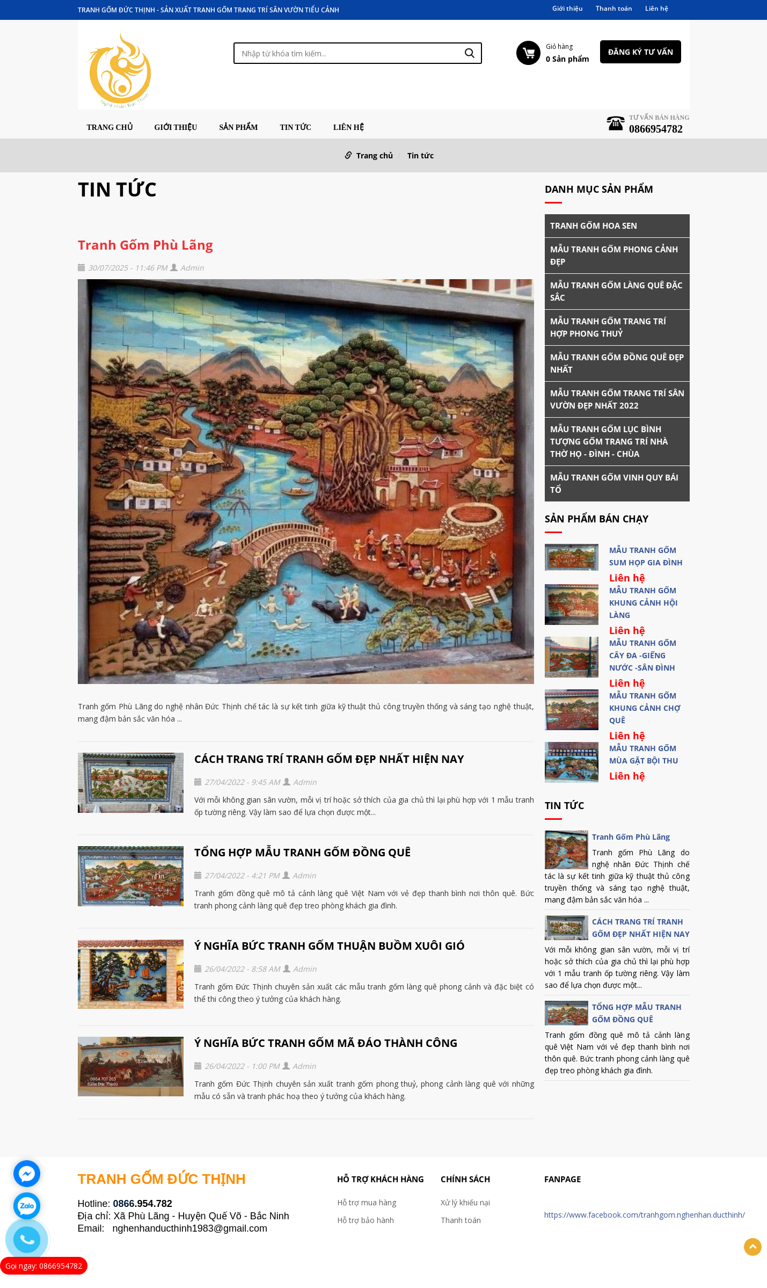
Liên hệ (656, 8)
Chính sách (465, 1179)
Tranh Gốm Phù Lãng (145, 244)
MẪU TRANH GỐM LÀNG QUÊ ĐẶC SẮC (616, 291)
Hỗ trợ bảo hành (365, 1220)
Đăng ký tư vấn (640, 52)
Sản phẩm (238, 127)
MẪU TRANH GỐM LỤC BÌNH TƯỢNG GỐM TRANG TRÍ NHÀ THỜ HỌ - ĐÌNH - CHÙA (609, 441)
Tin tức (295, 127)
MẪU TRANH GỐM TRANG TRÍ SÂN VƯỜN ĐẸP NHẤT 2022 (617, 399)
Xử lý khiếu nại (465, 1202)
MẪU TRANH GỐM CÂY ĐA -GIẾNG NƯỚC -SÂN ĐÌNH (642, 655)
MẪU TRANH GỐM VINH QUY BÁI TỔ (614, 483)
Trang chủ (110, 127)
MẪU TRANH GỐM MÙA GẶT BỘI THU (643, 754)
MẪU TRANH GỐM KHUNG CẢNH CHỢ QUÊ (645, 707)
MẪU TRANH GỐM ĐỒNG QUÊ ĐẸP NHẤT (617, 363)
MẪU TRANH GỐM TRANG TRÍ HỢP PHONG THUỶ (608, 327)
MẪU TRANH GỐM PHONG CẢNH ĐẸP (614, 255)
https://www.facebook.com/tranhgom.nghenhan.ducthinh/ (644, 1215)
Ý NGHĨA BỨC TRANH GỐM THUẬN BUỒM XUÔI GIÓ (329, 946)
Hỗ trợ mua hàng (366, 1202)
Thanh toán (614, 8)
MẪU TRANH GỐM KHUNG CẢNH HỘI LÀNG (643, 602)
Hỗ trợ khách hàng (380, 1179)
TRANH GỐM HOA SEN (593, 225)
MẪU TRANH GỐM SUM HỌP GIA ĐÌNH (646, 556)
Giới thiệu (567, 8)
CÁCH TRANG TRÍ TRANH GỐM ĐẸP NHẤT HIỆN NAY (329, 759)
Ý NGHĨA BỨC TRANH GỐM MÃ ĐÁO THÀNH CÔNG (325, 1043)
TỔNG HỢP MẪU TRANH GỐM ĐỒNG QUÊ (302, 852)
